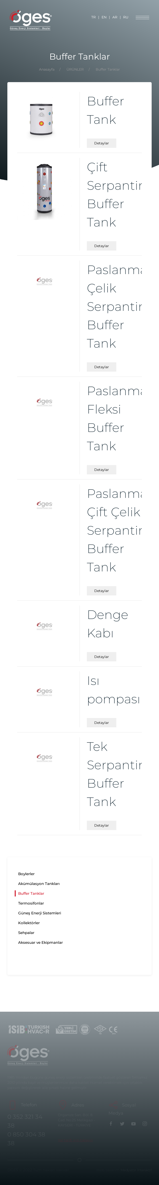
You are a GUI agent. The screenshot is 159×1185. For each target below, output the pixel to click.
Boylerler (26, 873)
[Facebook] (112, 1123)
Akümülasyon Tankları (39, 883)
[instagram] (146, 1123)
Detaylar (101, 143)
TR (93, 17)
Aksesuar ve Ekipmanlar (40, 942)
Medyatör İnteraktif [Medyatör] (136, 1170)
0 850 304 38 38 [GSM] (26, 1139)
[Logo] (31, 20)
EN (104, 17)
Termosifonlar (31, 903)
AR (114, 17)
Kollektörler (29, 922)
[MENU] (142, 17)
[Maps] (75, 1140)
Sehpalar (26, 932)
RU (125, 17)
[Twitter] (123, 1123)
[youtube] (134, 1123)
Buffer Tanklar (31, 893)
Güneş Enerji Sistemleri (39, 913)
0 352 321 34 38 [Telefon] (24, 1121)
